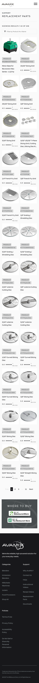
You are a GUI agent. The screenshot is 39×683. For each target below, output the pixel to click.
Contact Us (27, 575)
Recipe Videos (28, 592)
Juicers (4, 590)
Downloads (27, 604)
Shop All (5, 599)
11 (26, 489)
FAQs (25, 580)
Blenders (5, 570)
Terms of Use (7, 617)
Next (31, 489)
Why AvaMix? (28, 570)
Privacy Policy (7, 623)
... (22, 489)
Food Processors (8, 595)
